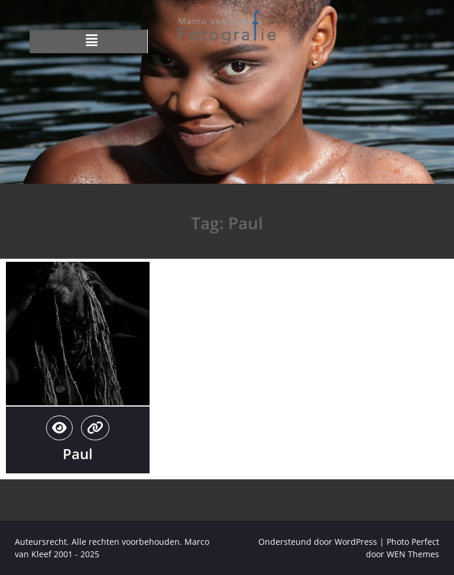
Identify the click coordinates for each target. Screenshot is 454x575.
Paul (78, 453)
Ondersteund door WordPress (317, 541)
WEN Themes (413, 554)
